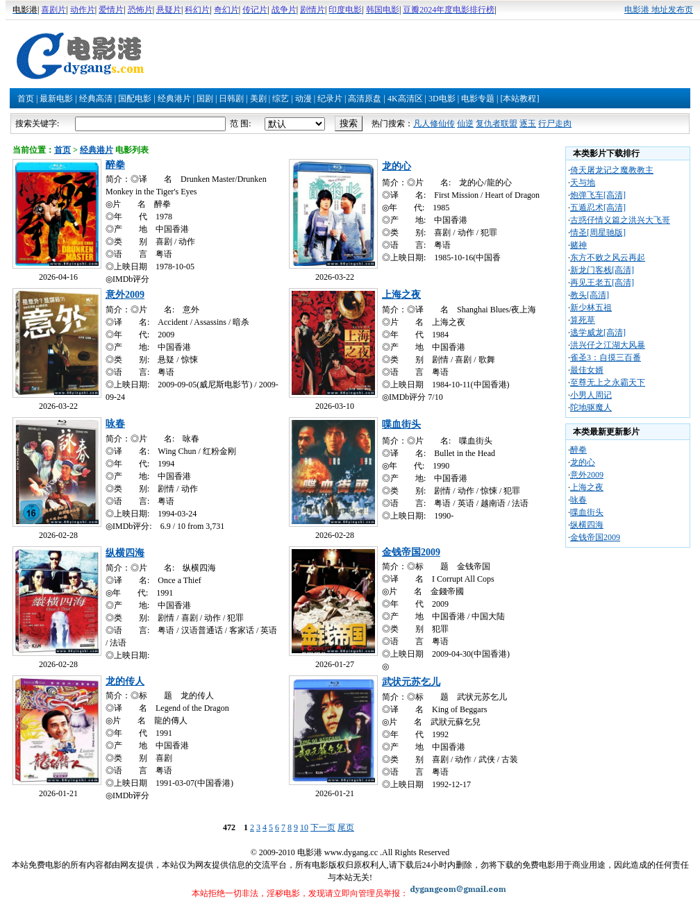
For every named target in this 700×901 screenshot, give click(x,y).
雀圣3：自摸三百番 (605, 357)
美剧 (258, 98)
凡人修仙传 (434, 123)
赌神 (578, 245)
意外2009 (125, 294)
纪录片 (329, 98)
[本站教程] (519, 98)
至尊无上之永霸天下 (607, 382)
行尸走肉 (555, 123)
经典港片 (174, 98)
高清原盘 (364, 98)
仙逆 (465, 123)
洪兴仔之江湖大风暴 (607, 345)
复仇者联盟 (496, 123)
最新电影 (56, 98)
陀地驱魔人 (591, 407)
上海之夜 (401, 294)
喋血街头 (401, 424)
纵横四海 (125, 553)
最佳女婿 (586, 370)
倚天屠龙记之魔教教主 (611, 170)
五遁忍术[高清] (598, 207)
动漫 (303, 98)
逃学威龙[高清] (598, 332)
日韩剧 (231, 98)
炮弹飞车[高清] (598, 195)
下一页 (322, 827)
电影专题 (477, 98)
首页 (25, 98)
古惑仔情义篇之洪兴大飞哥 (620, 220)
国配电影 (134, 98)
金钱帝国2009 (411, 552)
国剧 (205, 98)
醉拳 (115, 165)
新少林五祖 (591, 307)
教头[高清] (589, 295)
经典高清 (95, 98)
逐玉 (527, 123)
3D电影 (442, 98)
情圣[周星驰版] (598, 232)
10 (304, 827)
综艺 (280, 98)
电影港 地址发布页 (658, 10)
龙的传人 (125, 681)
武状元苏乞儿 (411, 682)
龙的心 (396, 166)
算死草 (582, 320)
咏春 (115, 424)
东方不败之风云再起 (607, 257)
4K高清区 (405, 98)
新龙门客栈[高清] (602, 270)
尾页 (346, 827)
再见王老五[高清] (602, 282)
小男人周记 (591, 395)
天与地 (582, 182)
